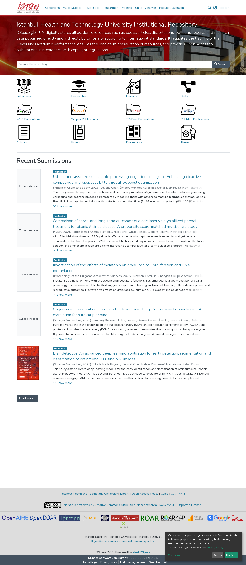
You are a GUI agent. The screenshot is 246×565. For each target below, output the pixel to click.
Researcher (110, 8)
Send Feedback (158, 562)
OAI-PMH (178, 494)
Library (124, 494)
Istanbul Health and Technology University (89, 494)
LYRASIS (152, 558)
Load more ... (27, 398)
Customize (174, 555)
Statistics (93, 8)
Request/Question (171, 8)
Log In (223, 8)
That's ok (231, 555)
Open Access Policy (145, 494)
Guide (164, 494)
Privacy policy (108, 562)
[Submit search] (209, 8)
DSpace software (99, 558)
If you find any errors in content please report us (123, 541)
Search (220, 64)
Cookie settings (87, 562)
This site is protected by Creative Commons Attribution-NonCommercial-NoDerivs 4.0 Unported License (131, 505)
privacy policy (215, 547)
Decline (217, 555)
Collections (52, 8)
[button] (215, 8)
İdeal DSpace (141, 552)
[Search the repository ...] (114, 64)
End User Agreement (133, 562)
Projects (126, 8)
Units (138, 8)
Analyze (150, 8)
